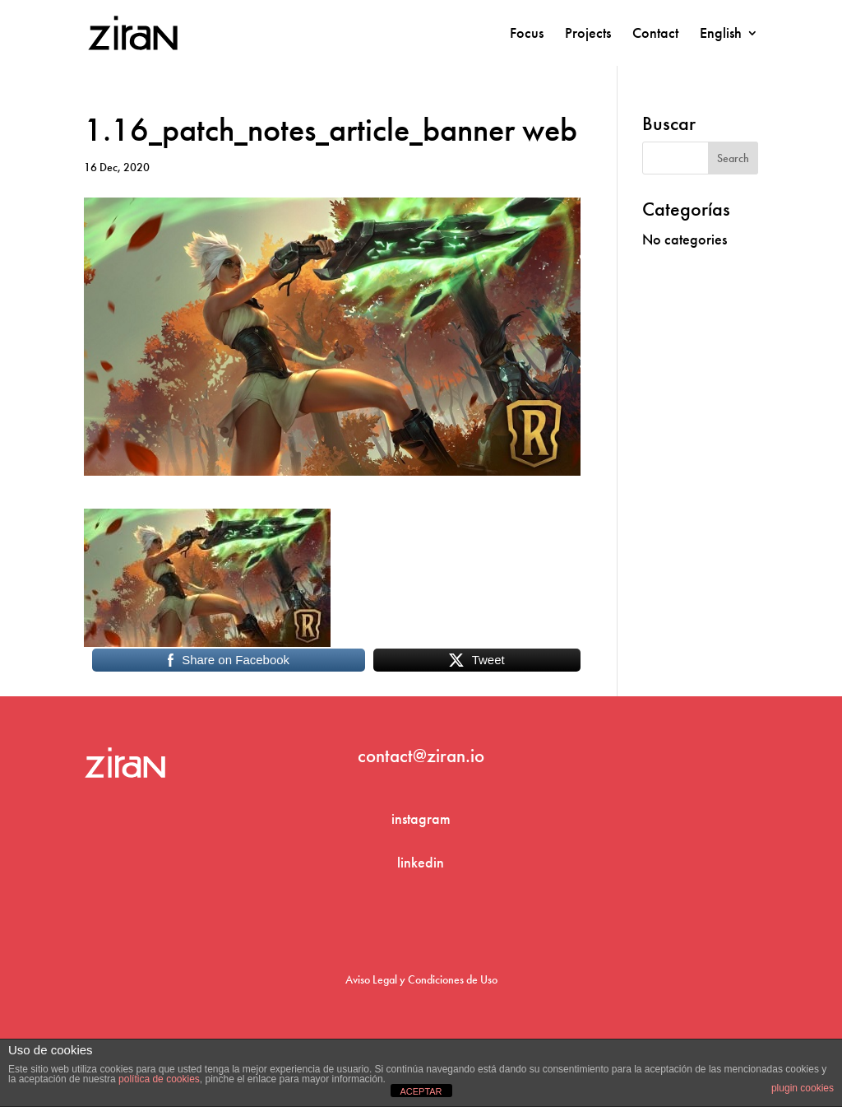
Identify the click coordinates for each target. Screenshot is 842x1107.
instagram (421, 818)
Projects (588, 34)
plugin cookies (802, 1088)
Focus (527, 34)
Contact (655, 34)
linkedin (420, 862)
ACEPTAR (421, 1091)
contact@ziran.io (421, 755)
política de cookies (159, 1079)
